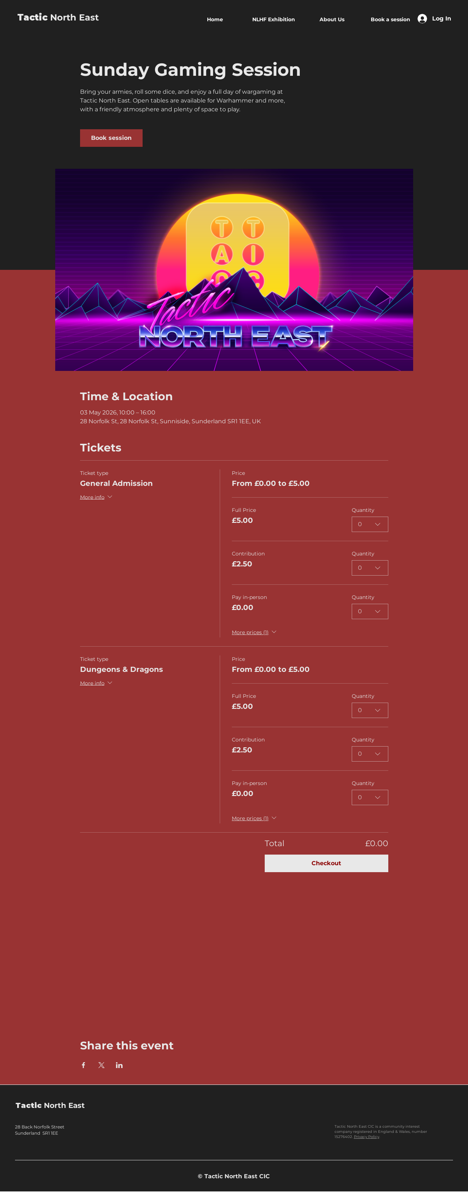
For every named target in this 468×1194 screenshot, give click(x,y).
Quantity (363, 510)
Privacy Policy (366, 1136)
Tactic (32, 17)
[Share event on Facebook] (83, 1065)
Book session (111, 137)
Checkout (326, 863)
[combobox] (370, 524)
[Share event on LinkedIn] (119, 1065)
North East (73, 17)
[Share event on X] (101, 1065)
